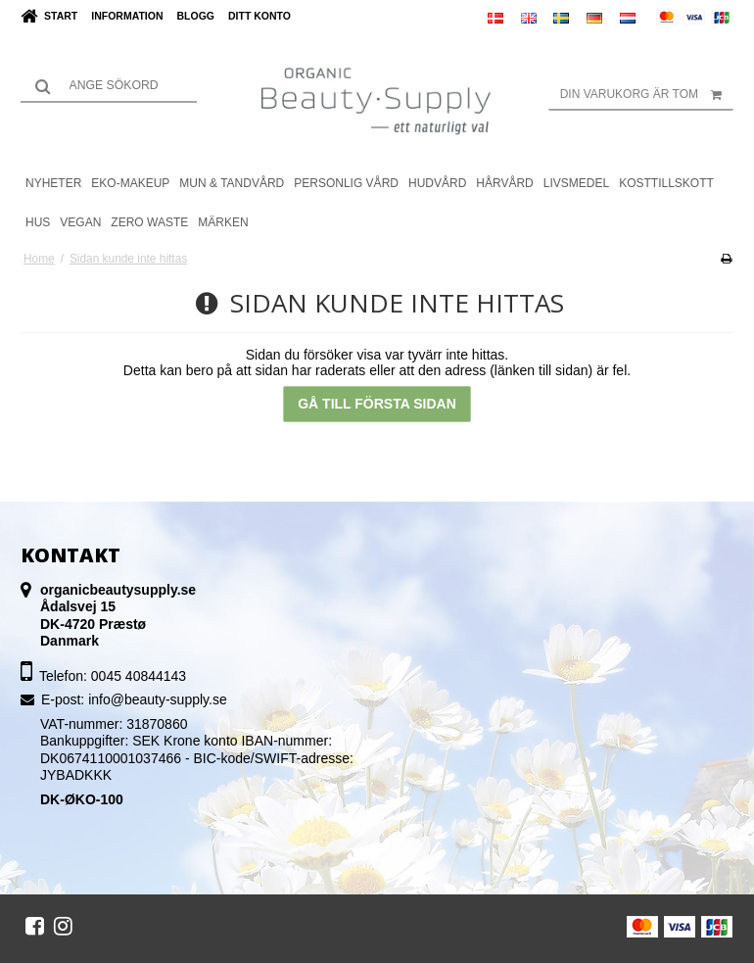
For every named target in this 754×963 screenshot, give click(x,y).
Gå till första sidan (377, 403)
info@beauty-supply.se (157, 699)
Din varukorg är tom (646, 94)
